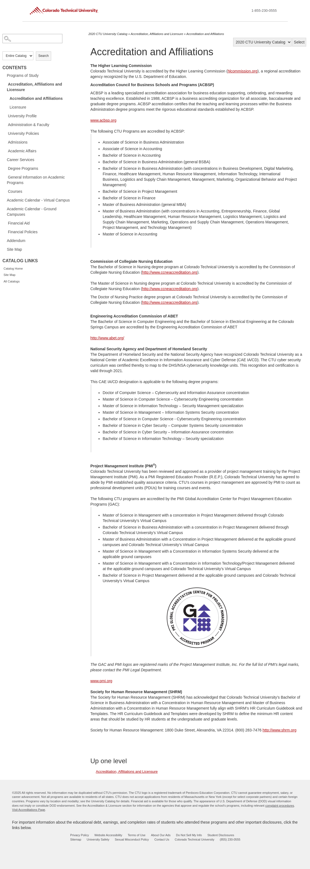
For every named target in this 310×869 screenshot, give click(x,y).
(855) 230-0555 (230, 839)
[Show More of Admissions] (5, 142)
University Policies (23, 133)
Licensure (18, 107)
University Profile (22, 116)
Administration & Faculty (28, 125)
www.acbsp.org (103, 120)
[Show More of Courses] (5, 191)
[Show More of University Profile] (5, 115)
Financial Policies (22, 232)
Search (43, 56)
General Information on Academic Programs (36, 180)
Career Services (20, 160)
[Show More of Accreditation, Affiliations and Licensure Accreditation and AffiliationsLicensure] (5, 84)
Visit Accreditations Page (28, 809)
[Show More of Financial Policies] (5, 231)
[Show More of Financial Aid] (5, 223)
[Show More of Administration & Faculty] (5, 124)
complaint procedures (279, 805)
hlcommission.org (242, 71)
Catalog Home (13, 268)
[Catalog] (262, 42)
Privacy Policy (79, 835)
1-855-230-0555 (264, 10)
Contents (14, 67)
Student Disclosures (220, 835)
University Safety (98, 839)
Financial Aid (19, 223)
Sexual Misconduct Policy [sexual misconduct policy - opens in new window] (132, 839)
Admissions (18, 142)
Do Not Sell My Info (189, 835)
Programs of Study (23, 75)
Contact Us (161, 839)
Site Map (14, 249)
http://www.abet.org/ (107, 338)
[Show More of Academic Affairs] (5, 150)
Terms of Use (137, 835)
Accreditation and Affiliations (36, 98)
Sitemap (75, 839)
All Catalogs (12, 281)
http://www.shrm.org (280, 730)
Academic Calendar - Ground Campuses (31, 212)
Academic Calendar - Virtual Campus (38, 200)
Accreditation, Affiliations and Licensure (34, 87)
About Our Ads (161, 835)
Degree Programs (23, 168)
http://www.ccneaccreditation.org (169, 272)
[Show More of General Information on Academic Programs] (5, 177)
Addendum (16, 240)
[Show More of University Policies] (5, 133)
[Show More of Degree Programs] (5, 168)
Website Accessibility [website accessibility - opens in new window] (108, 835)
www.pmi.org (101, 681)
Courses (15, 191)
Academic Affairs (22, 151)
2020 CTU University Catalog (107, 34)
